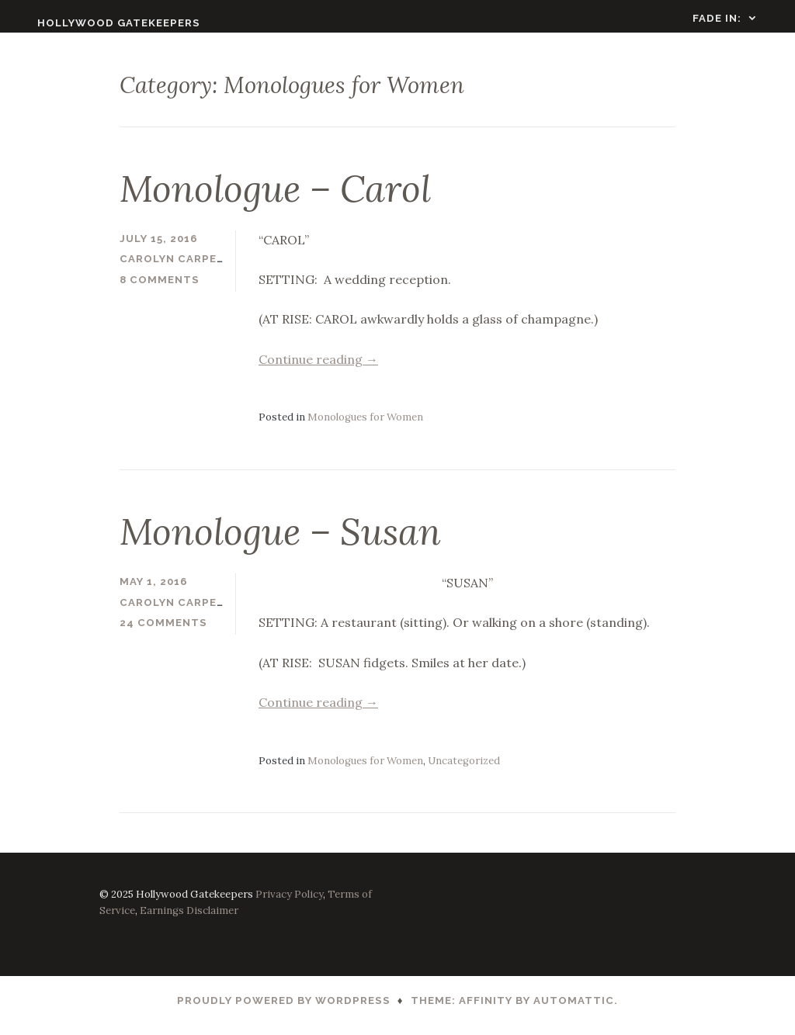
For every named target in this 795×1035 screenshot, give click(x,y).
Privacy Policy (289, 903)
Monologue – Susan (280, 541)
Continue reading (318, 368)
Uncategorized (464, 770)
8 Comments (160, 290)
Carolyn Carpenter (184, 269)
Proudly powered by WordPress (284, 1010)
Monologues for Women (365, 427)
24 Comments (163, 633)
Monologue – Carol (275, 198)
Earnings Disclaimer (189, 920)
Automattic (573, 1010)
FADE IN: (734, 18)
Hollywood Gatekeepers (101, 23)
